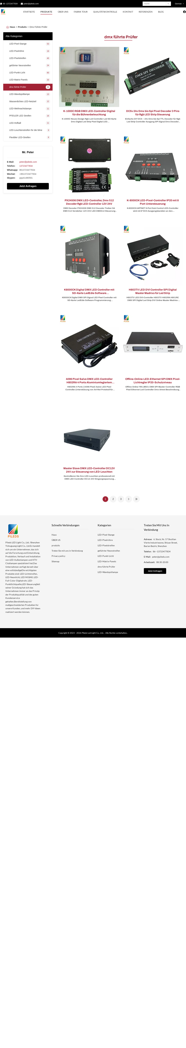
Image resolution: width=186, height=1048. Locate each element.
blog (161, 11)
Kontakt (128, 11)
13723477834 (26, 166)
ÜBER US (56, 540)
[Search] (168, 4)
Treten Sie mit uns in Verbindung (67, 550)
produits (56, 545)
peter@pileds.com (31, 4)
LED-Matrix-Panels (107, 561)
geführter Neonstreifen (109, 550)
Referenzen (146, 11)
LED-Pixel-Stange (106, 534)
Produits (22, 27)
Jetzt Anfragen (28, 186)
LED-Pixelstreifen (106, 545)
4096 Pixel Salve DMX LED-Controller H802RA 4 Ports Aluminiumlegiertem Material (89, 382)
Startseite (29, 11)
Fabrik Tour (81, 11)
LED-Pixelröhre (105, 540)
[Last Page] (136, 499)
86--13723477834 (10, 4)
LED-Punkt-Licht (106, 556)
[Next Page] (128, 499)
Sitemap (55, 561)
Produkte (46, 11)
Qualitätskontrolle (105, 11)
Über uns (63, 11)
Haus (12, 27)
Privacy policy (58, 556)
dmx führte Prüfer (106, 566)
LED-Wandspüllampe (108, 572)
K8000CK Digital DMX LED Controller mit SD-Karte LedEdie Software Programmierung (89, 293)
